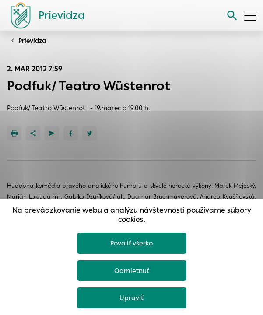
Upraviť (131, 298)
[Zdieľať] (33, 133)
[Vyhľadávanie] (232, 15)
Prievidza (32, 41)
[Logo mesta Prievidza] (44, 15)
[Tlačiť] (14, 133)
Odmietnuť (131, 270)
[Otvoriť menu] (250, 15)
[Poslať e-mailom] (52, 133)
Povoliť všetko (131, 243)
